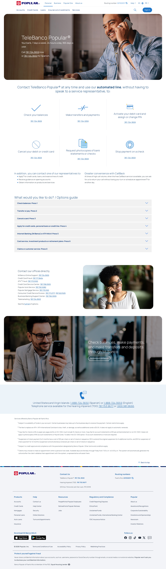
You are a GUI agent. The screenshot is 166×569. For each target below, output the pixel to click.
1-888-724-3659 (113, 403)
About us (78, 3)
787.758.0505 (45, 284)
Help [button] (132, 3)
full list (27, 304)
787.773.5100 (33, 281)
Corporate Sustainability (139, 510)
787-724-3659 (36, 121)
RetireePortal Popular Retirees (69, 506)
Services (76, 10)
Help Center (37, 506)
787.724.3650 (30, 55)
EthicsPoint (93, 506)
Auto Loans (18, 519)
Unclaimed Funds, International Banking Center (105, 515)
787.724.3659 (32, 52)
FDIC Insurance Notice (97, 519)
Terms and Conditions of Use (43, 546)
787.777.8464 (38, 278)
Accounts (20, 10)
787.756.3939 (51, 296)
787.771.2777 (50, 293)
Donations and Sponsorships (141, 515)
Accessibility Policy (64, 546)
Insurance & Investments (59, 10)
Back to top (145, 462)
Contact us (37, 502)
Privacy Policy (81, 546)
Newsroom (134, 519)
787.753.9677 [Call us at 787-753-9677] (81, 482)
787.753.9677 (106, 406)
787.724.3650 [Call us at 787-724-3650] (79, 478)
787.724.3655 (44, 275)
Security (36, 510)
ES (139, 3)
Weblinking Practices (97, 546)
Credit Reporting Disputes (98, 502)
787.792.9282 (41, 287)
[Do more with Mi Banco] (99, 358)
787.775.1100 (44, 290)
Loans (43, 10)
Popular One (68, 3)
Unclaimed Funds (95, 510)
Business (57, 3)
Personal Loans (19, 515)
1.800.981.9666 (125, 406)
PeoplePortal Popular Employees (69, 502)
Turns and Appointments (41, 519)
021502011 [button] (122, 3)
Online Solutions (38, 515)
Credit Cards (32, 10)
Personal (48, 3)
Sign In (147, 10)
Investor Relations (137, 524)
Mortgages (18, 510)
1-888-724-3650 (79, 403)
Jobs (60, 510)
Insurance (17, 524)
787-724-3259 (83, 121)
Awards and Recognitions (139, 506)
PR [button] (146, 3)
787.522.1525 (61, 293)
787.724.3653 (35, 299)
